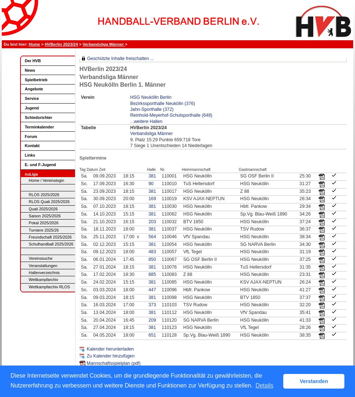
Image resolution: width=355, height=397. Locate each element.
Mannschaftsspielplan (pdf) (114, 363)
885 (152, 274)
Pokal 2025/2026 (44, 223)
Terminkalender (39, 127)
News (30, 70)
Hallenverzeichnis (44, 272)
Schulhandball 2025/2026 (51, 244)
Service (32, 98)
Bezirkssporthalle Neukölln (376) (162, 103)
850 (152, 259)
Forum (31, 136)
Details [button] (264, 385)
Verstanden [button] (314, 381)
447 (152, 289)
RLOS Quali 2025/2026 (49, 201)
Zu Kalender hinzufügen (111, 356)
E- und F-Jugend (40, 164)
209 (152, 320)
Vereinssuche (41, 258)
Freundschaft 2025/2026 (50, 237)
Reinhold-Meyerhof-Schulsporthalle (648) (171, 115)
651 (152, 335)
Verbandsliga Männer (104, 44)
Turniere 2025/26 (44, 230)
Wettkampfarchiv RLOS (49, 287)
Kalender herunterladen (110, 349)
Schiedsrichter (38, 117)
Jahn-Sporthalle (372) (151, 109)
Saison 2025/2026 (45, 216)
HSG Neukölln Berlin (151, 97)
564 (152, 236)
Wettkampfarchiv (43, 279)
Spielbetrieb (36, 80)
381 (152, 176)
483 (152, 251)
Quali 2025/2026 (43, 209)
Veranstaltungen (43, 265)
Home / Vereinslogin (46, 180)
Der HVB (33, 61)
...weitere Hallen (146, 121)
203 (152, 221)
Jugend (32, 108)
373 (152, 304)
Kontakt (32, 145)
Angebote (34, 89)
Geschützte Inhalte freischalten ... (120, 58)
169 (152, 198)
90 (151, 183)
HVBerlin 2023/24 (61, 44)
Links (30, 155)
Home (34, 44)
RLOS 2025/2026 (44, 194)
